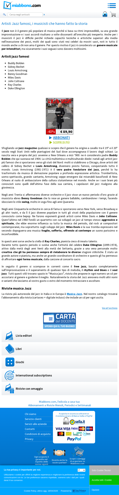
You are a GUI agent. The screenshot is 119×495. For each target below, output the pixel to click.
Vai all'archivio (109, 308)
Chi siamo (30, 414)
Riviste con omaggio (29, 388)
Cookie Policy (30, 491)
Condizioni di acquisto (38, 434)
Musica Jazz (74, 294)
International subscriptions (34, 375)
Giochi (20, 362)
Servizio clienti (33, 419)
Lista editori (24, 335)
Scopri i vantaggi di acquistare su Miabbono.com (77, 455)
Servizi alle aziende (36, 424)
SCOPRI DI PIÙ (61, 142)
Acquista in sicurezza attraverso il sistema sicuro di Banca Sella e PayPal (74, 427)
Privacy (29, 439)
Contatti (30, 429)
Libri (19, 349)
